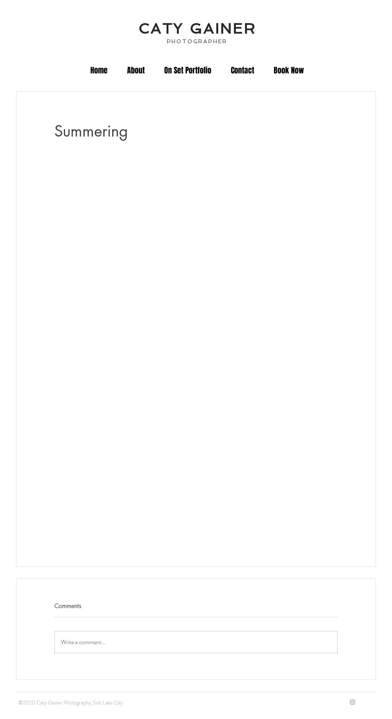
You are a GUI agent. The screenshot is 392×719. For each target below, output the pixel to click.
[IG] (352, 702)
